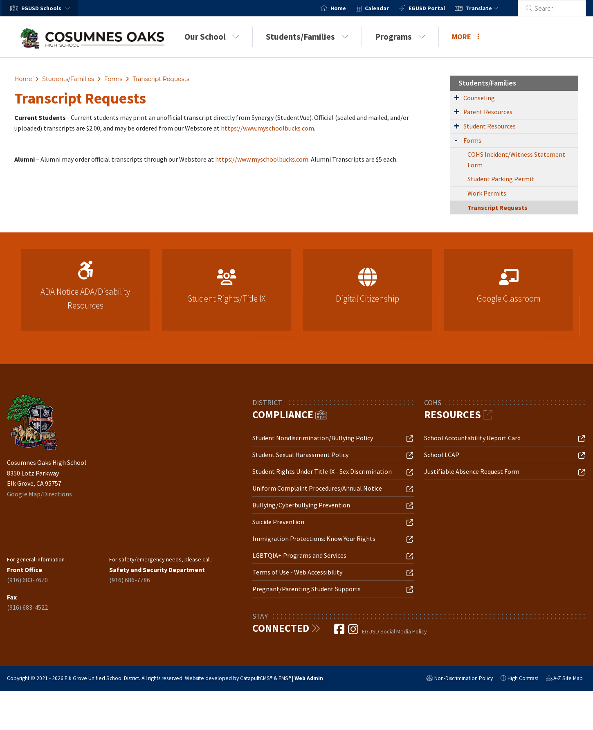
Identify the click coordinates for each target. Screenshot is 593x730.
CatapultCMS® (256, 678)
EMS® (285, 678)
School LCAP (441, 455)
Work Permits (486, 193)
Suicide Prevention (278, 522)
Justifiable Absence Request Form (471, 471)
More (465, 36)
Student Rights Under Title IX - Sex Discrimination (322, 471)
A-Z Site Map (564, 679)
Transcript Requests (161, 79)
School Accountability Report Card (472, 438)
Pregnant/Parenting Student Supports (306, 589)
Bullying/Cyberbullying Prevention (301, 505)
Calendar (387, 8)
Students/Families (307, 36)
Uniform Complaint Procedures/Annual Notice (317, 488)
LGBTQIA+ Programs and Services (299, 555)
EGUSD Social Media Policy (394, 631)
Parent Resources (487, 112)
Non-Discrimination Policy (459, 679)
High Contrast (523, 678)
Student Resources (489, 126)
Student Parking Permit (500, 179)
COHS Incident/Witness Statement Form (516, 159)
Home (348, 8)
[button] (47, 8)
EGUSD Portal (436, 8)
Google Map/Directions (39, 494)
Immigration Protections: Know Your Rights (313, 538)
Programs (400, 36)
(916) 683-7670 (27, 580)
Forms (113, 79)
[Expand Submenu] (456, 97)
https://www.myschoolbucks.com (267, 128)
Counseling (479, 98)
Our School (211, 36)
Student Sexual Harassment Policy (300, 455)
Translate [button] (492, 8)
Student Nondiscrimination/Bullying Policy (312, 438)
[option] (85, 293)
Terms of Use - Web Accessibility (297, 572)
